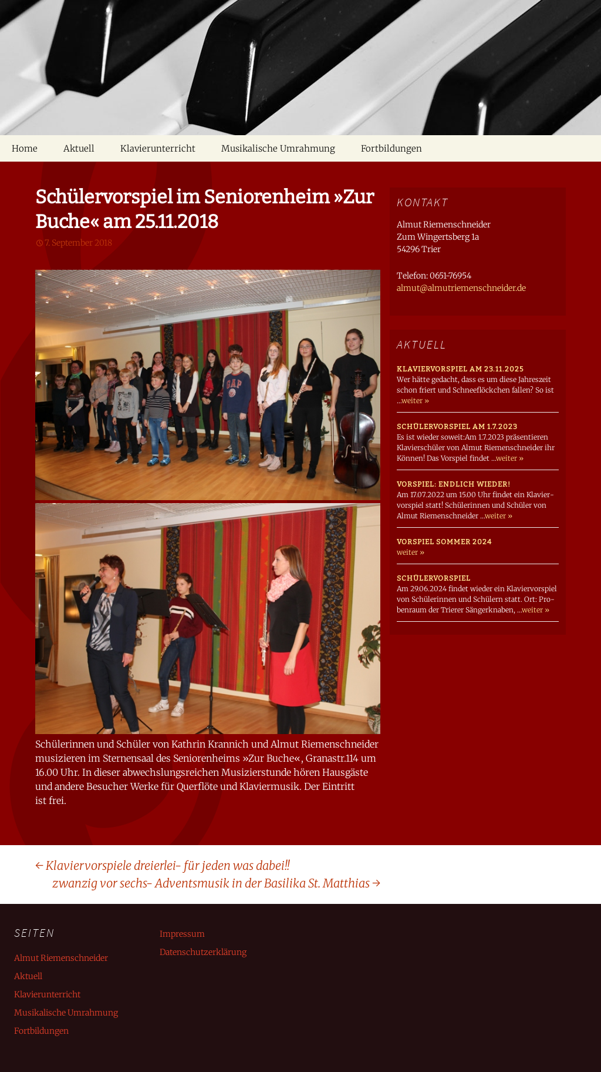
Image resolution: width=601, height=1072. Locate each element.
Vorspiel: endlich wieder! (454, 484)
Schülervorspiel (434, 578)
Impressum (182, 934)
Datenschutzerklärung (203, 952)
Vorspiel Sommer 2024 (444, 542)
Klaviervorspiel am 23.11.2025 (460, 369)
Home (25, 148)
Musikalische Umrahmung (278, 148)
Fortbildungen (391, 148)
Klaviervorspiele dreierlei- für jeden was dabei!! (162, 865)
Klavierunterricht (157, 148)
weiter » (415, 400)
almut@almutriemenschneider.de (461, 288)
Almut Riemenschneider (61, 958)
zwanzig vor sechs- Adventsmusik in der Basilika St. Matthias (216, 883)
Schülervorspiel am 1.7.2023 (457, 427)
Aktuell (78, 148)
